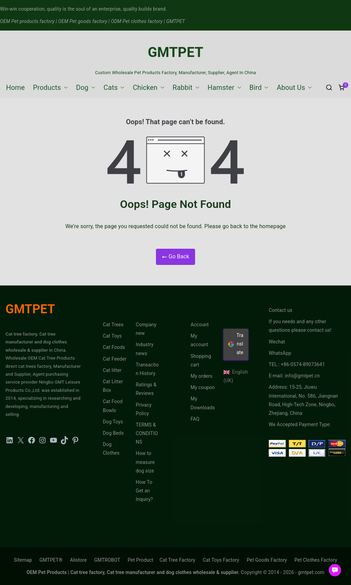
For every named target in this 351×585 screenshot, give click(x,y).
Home (15, 87)
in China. (57, 350)
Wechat (277, 341)
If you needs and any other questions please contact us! (300, 326)
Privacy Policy (144, 409)
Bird (259, 87)
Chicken (148, 87)
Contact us (280, 310)
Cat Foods (114, 347)
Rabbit (186, 87)
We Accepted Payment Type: (300, 424)
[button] (64, 87)
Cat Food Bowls (113, 406)
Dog (85, 87)
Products (50, 87)
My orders (202, 376)
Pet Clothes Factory (315, 560)
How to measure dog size (145, 462)
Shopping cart (201, 360)
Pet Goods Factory (267, 560)
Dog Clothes (111, 449)
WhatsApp (280, 353)
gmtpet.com (311, 572)
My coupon (203, 387)
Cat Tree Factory (177, 560)
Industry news (145, 349)
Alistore (78, 560)
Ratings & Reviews (146, 389)
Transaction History (147, 369)
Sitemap (23, 560)
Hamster (224, 87)
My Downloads (203, 403)
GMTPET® (50, 560)
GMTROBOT (107, 560)
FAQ (195, 419)
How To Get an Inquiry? (144, 490)
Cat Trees (113, 324)
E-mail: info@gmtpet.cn (294, 375)
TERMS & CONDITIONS (147, 433)
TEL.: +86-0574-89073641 (297, 364)
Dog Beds (113, 433)
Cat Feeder (114, 359)
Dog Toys (113, 421)
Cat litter (112, 370)
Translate (235, 343)
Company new (146, 329)
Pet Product (140, 560)
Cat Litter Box (113, 386)
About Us (294, 87)
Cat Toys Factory (221, 560)
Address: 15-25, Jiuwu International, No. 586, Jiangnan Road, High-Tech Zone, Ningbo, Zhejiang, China (303, 400)
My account (199, 340)
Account (200, 324)
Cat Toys (112, 336)
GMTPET (175, 52)
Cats (114, 87)
